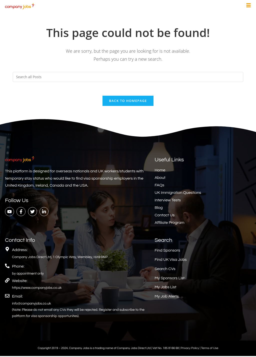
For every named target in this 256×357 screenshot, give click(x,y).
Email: (17, 298)
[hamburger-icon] (248, 6)
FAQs (159, 186)
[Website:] (7, 281)
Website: (19, 282)
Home (159, 171)
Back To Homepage (128, 102)
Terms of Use (209, 349)
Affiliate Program (169, 224)
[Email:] (7, 297)
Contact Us (164, 216)
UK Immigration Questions (177, 194)
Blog (158, 209)
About (159, 179)
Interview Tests (167, 201)
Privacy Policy (190, 349)
